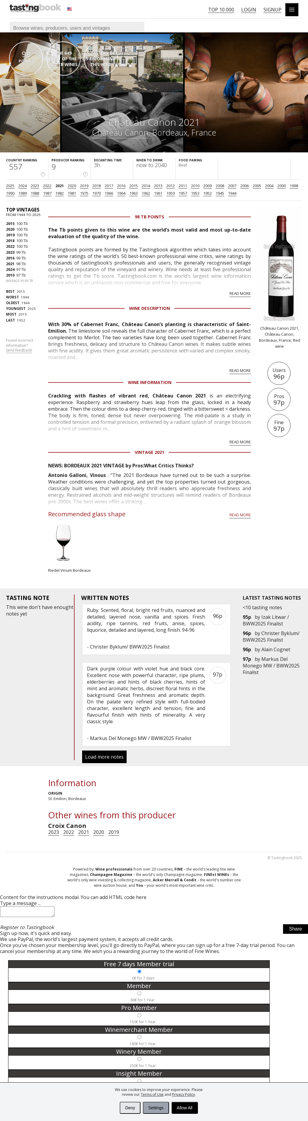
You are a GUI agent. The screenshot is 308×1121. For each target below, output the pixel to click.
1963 (133, 193)
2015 (133, 185)
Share (295, 930)
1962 (146, 193)
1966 (109, 193)
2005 (257, 185)
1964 (121, 193)
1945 (220, 193)
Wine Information (149, 382)
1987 (47, 193)
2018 (96, 185)
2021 (59, 185)
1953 (195, 193)
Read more (240, 293)
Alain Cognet (275, 649)
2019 (84, 185)
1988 (35, 193)
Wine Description (149, 308)
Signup (272, 9)
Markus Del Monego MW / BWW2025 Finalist (271, 666)
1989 (22, 193)
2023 (35, 185)
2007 (232, 185)
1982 (59, 193)
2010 (195, 185)
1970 (96, 193)
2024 (22, 185)
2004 (269, 185)
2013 (158, 185)
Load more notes (104, 757)
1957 (183, 193)
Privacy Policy (183, 1094)
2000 (281, 185)
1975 (84, 193)
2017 (109, 185)
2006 (244, 185)
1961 (158, 193)
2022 (47, 185)
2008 (220, 185)
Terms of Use (152, 1094)
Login (248, 9)
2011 (183, 185)
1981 (72, 193)
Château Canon (120, 132)
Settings (156, 1107)
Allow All (184, 1107)
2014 (146, 185)
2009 (207, 185)
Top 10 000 (221, 9)
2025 (10, 185)
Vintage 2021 (149, 452)
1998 (294, 185)
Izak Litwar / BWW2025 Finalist (266, 620)
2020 (72, 185)
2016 (121, 185)
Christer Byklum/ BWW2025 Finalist (271, 636)
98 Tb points (149, 217)
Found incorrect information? (19, 345)
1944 (232, 193)
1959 (170, 193)
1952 (207, 193)
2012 (170, 185)
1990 (10, 193)
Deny (130, 1107)
